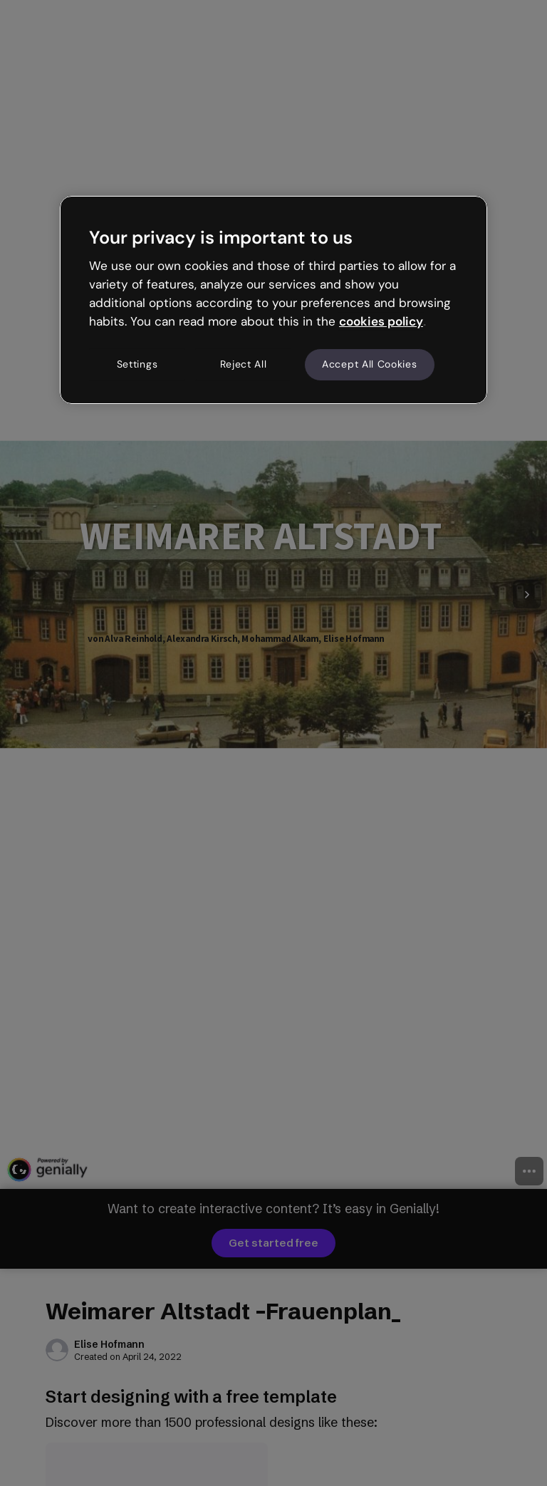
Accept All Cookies (369, 364)
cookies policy (381, 321)
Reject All (243, 364)
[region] (273, 300)
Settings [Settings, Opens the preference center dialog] (137, 364)
